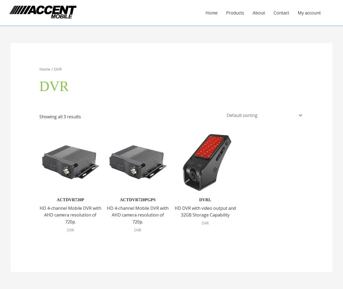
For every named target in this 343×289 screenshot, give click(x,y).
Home (212, 13)
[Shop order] (263, 115)
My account (309, 13)
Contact (281, 13)
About (259, 13)
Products (235, 13)
